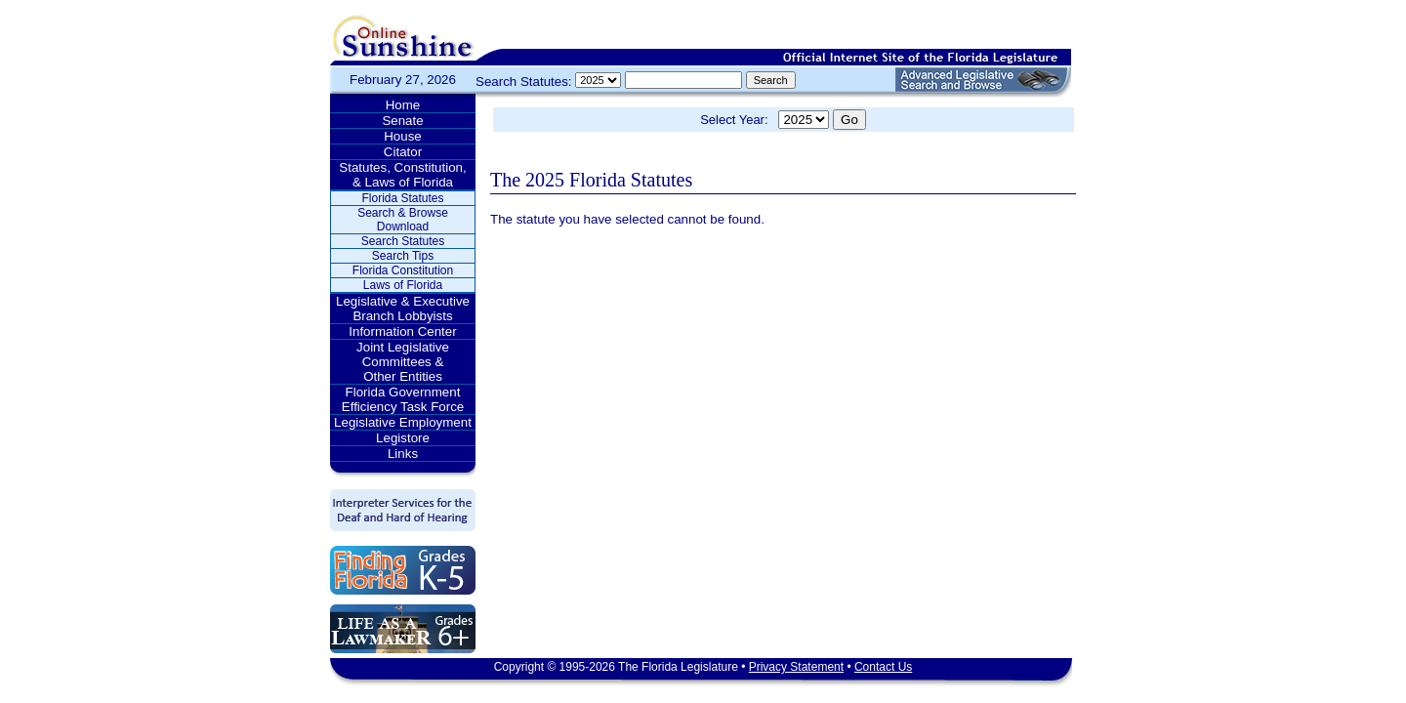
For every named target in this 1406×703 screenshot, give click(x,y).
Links (403, 453)
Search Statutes (402, 241)
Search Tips (403, 256)
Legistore (403, 438)
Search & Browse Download (402, 219)
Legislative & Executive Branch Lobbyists (403, 308)
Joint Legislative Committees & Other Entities (402, 362)
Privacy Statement (796, 667)
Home (403, 105)
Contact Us (883, 667)
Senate (402, 120)
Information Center (402, 331)
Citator (403, 152)
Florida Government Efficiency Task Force (403, 399)
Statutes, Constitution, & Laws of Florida (402, 174)
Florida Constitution (402, 270)
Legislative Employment (403, 422)
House (403, 136)
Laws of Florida (402, 285)
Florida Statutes (402, 198)
